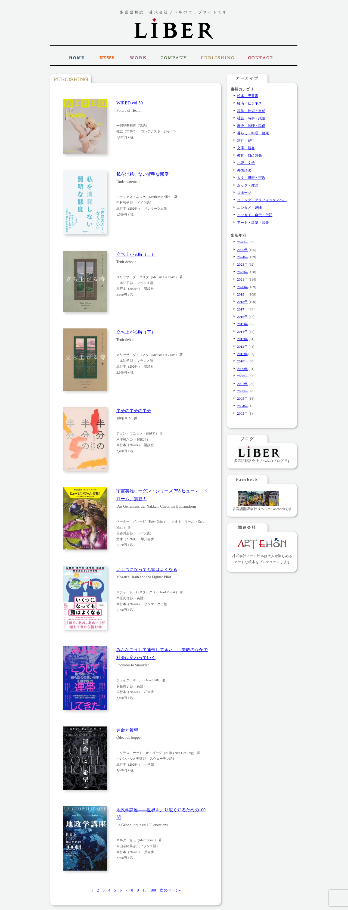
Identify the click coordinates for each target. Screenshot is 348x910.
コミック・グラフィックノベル (262, 200)
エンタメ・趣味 (249, 208)
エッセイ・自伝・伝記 (254, 215)
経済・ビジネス (249, 103)
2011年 (242, 354)
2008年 (242, 376)
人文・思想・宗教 (251, 178)
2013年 (242, 339)
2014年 (242, 332)
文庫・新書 (246, 148)
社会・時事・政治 (251, 118)
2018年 (242, 302)
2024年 (242, 257)
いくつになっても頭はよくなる (146, 569)
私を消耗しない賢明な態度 (142, 174)
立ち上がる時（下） (136, 332)
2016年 (242, 317)
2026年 (242, 242)
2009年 (242, 369)
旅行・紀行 (246, 140)
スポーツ (244, 193)
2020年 (242, 287)
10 (145, 890)
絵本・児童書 (247, 96)
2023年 (242, 264)
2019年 (242, 294)
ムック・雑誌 (247, 185)
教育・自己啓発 (249, 155)
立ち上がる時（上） (136, 254)
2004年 (242, 406)
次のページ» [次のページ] (170, 890)
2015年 (242, 324)
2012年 (242, 346)
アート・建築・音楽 (253, 222)
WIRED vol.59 (129, 103)
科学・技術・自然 (251, 111)
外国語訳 (244, 170)
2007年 (242, 384)
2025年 (242, 250)
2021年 (242, 279)
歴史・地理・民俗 (251, 126)
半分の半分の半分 (133, 410)
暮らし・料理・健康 (253, 133)
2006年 (242, 391)
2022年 (242, 272)
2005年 (242, 398)
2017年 (242, 309)
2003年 (242, 413)
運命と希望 (127, 730)
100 (153, 890)
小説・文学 (246, 163)
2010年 (242, 361)
